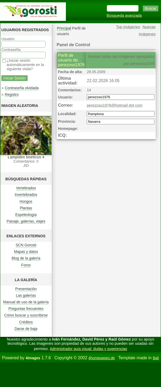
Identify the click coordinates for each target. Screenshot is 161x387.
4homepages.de (101, 358)
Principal (64, 28)
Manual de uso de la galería (26, 302)
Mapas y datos (26, 251)
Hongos (25, 201)
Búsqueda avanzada (124, 15)
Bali (156, 358)
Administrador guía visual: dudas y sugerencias (88, 349)
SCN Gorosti (26, 245)
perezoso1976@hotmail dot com (114, 105)
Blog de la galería (26, 258)
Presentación (26, 289)
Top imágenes (128, 27)
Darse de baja (25, 329)
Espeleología (26, 215)
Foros (26, 265)
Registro (11, 94)
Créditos (26, 322)
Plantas (26, 208)
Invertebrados (26, 194)
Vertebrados (26, 188)
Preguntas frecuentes (25, 308)
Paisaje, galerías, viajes (26, 221)
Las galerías (26, 295)
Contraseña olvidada (21, 88)
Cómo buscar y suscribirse (26, 315)
